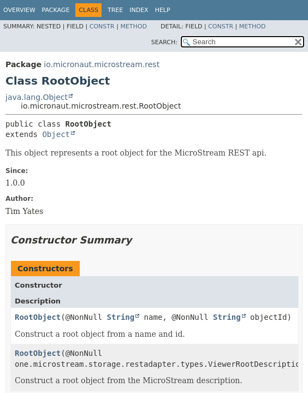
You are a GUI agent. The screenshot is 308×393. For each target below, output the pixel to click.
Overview (19, 10)
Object (56, 134)
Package (56, 10)
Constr (102, 26)
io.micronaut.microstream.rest (101, 64)
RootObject (38, 317)
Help (162, 10)
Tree (115, 10)
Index (138, 10)
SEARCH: (164, 42)
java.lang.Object (36, 97)
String (121, 317)
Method (133, 26)
